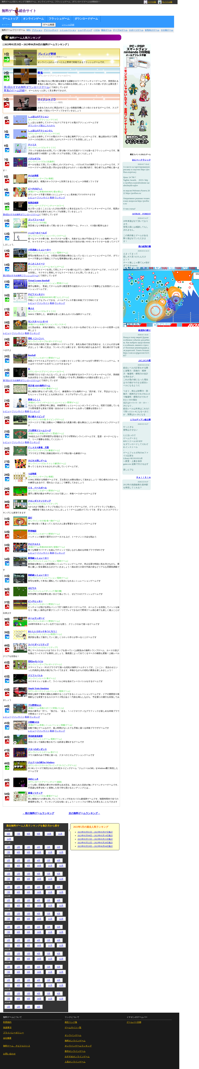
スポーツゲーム (136, 30)
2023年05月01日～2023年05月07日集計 (95, 832)
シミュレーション (68, 30)
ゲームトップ (10, 18)
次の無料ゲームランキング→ (84, 813)
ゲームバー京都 (134, 1022)
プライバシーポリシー (13, 1032)
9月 (38, 834)
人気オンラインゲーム (75, 1062)
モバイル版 (165, 2)
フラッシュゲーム (59, 18)
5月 (48, 847)
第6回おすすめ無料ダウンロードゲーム (21, 214)
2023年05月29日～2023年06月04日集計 (95, 846)
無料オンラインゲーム (75, 1040)
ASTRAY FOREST (141, 214)
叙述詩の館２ (144, 330)
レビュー (32, 197)
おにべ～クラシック (141, 160)
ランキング (60, 197)
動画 (52, 197)
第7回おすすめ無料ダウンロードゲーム (21, 380)
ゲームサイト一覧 (73, 1027)
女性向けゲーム (152, 30)
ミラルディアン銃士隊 (140, 419)
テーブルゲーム (120, 30)
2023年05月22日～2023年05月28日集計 (95, 842)
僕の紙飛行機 (144, 246)
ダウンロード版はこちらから (41, 125)
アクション (37, 30)
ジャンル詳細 (68, 25)
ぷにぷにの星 (144, 360)
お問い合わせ (9, 1054)
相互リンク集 (71, 1022)
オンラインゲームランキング (78, 1046)
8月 (28, 834)
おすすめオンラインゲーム (77, 1056)
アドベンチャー (51, 30)
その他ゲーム (167, 30)
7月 (18, 834)
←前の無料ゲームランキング (38, 813)
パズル (97, 30)
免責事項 (7, 1027)
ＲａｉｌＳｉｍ (143, 477)
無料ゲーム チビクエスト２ (16, 1046)
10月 (49, 834)
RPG (28, 30)
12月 (9, 839)
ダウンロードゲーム (86, 18)
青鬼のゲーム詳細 (14, 90)
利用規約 (7, 1022)
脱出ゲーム (106, 30)
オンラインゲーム (33, 18)
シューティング (85, 30)
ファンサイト (43, 197)
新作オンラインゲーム (75, 1051)
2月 (18, 847)
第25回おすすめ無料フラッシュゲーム (20, 275)
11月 (60, 834)
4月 (38, 847)
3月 (28, 847)
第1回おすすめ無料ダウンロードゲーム (26, 87)
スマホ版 (150, 2)
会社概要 (7, 1038)
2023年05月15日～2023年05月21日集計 (95, 839)
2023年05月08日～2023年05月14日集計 (95, 835)
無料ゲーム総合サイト (19, 11)
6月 (8, 834)
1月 (8, 847)
